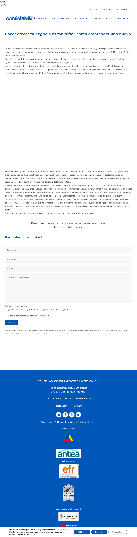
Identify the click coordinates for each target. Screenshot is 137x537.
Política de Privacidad (39, 315)
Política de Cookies (87, 422)
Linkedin (69, 227)
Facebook (59, 227)
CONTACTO (61, 406)
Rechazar (99, 532)
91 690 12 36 (94, 9)
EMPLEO (77, 406)
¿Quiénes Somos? (108, 9)
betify (3, 5)
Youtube (79, 227)
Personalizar (117, 532)
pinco (2, 1)
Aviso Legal (46, 422)
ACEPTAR (82, 532)
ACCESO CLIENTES (123, 9)
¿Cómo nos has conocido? (16, 306)
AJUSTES (31, 534)
